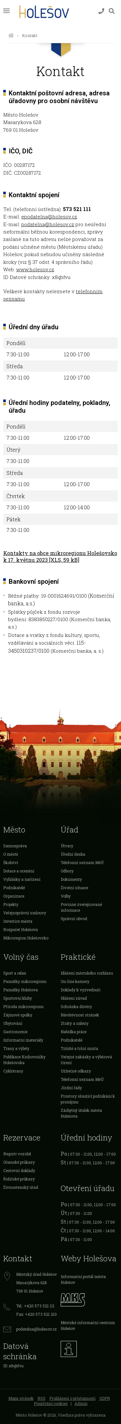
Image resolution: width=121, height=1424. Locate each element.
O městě (10, 854)
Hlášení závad (74, 998)
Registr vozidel (17, 1153)
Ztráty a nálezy (74, 1023)
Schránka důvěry (76, 1006)
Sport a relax (14, 973)
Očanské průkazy (19, 1162)
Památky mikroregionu (24, 981)
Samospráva (15, 845)
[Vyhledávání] (112, 11)
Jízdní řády (71, 1087)
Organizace (13, 896)
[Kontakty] (101, 11)
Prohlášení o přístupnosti (72, 1398)
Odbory (67, 870)
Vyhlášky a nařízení (21, 879)
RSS (41, 1398)
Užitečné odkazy (76, 1070)
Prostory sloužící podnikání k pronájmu (88, 1098)
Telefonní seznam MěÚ (82, 862)
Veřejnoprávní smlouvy (24, 912)
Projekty (10, 904)
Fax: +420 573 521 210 (36, 1314)
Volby (66, 896)
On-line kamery (75, 981)
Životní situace (74, 887)
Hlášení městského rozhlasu (87, 973)
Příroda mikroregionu (23, 1006)
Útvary (67, 845)
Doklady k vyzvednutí (80, 989)
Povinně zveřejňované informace (81, 907)
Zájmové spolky (17, 1014)
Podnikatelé (14, 887)
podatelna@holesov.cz (47, 224)
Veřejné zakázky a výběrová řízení (86, 1059)
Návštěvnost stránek (80, 1014)
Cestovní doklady (19, 1170)
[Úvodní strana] (11, 35)
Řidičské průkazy (19, 1178)
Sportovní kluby (17, 998)
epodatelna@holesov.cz (49, 216)
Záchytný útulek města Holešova (81, 1113)
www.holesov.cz (35, 269)
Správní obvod (74, 918)
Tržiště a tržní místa (79, 1048)
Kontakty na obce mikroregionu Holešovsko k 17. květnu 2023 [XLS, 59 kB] (60, 556)
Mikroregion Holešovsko (25, 937)
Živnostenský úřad (20, 1187)
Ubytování (12, 1023)
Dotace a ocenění (18, 870)
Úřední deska (73, 854)
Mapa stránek (21, 1398)
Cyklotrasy (13, 1070)
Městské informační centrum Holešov (88, 1325)
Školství (10, 862)
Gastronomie (15, 1031)
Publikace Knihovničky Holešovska (24, 1059)
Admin (81, 1403)
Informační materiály (23, 1040)
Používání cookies (51, 1403)
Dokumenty (71, 879)
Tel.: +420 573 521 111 (35, 1305)
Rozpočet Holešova (20, 929)
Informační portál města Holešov (83, 1279)
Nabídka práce (73, 1031)
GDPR (104, 1398)
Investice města (17, 921)
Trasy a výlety (16, 1048)
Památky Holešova (20, 989)
